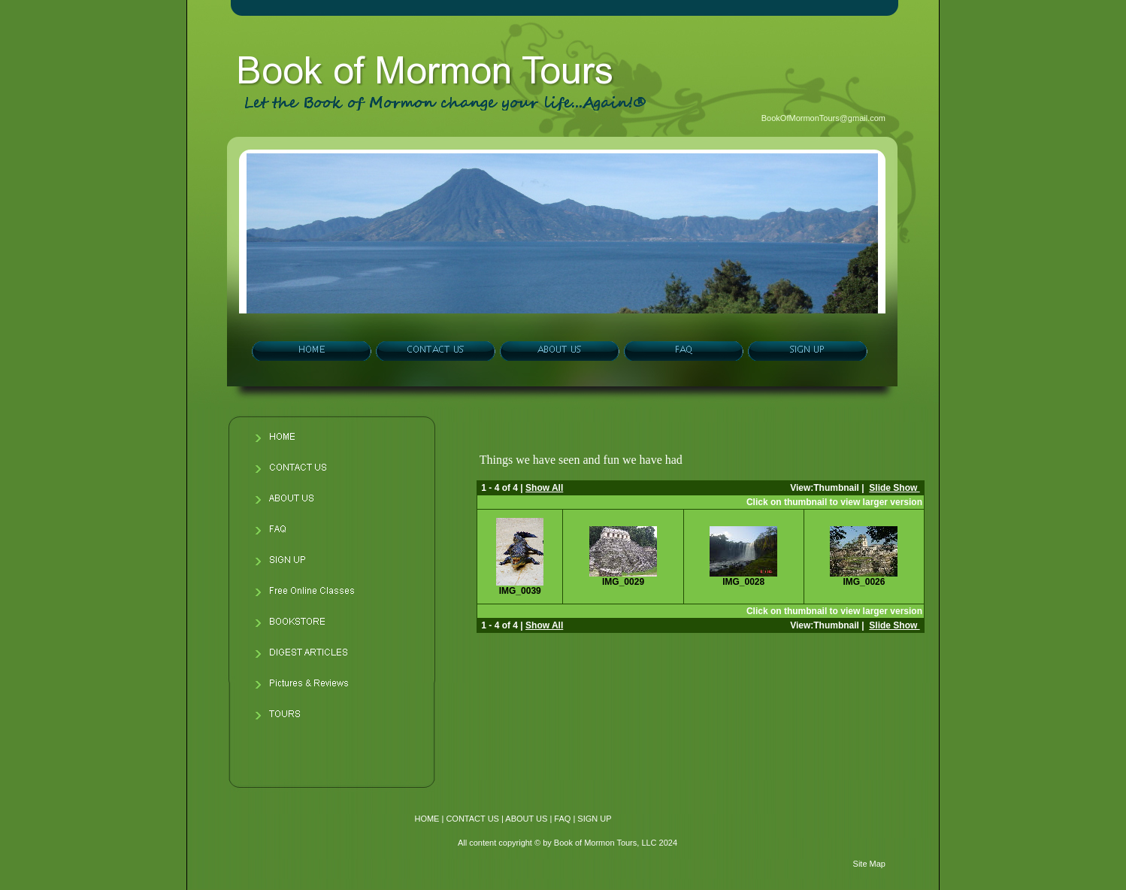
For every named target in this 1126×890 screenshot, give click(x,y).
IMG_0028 (743, 582)
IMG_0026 (864, 582)
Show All (544, 488)
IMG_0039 (520, 591)
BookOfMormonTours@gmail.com (823, 118)
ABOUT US (526, 818)
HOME (426, 818)
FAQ (562, 818)
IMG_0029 (623, 582)
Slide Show (894, 488)
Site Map (869, 863)
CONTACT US (472, 818)
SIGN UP (594, 818)
